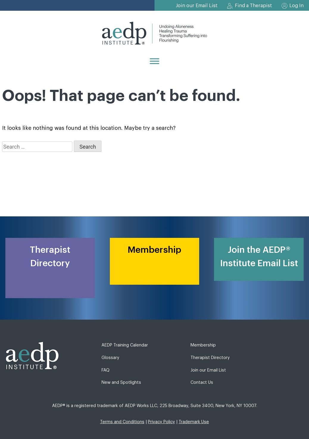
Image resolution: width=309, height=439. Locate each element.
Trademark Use (194, 422)
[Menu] (154, 61)
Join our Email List (197, 5)
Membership (203, 345)
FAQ (106, 370)
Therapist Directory (210, 357)
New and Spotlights (121, 382)
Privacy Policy (161, 422)
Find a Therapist (253, 5)
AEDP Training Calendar (125, 345)
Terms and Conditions (122, 422)
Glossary (110, 357)
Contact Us (202, 382)
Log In (296, 5)
